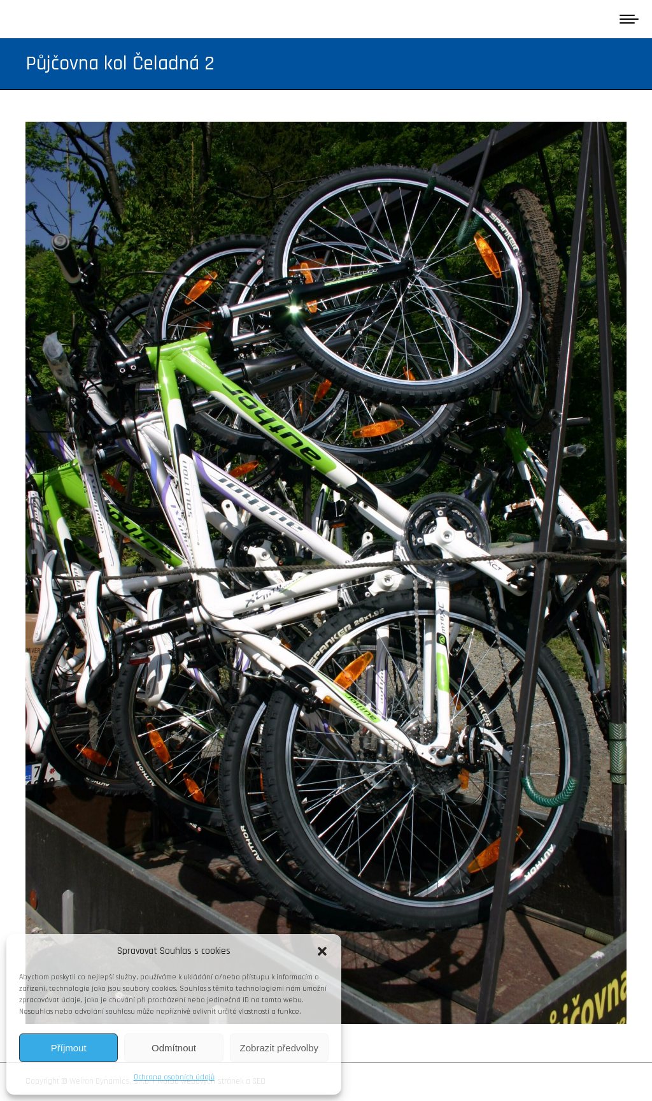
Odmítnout (174, 1047)
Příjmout (69, 1047)
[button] (322, 951)
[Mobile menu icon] (629, 19)
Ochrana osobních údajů (174, 1077)
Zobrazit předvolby (279, 1047)
